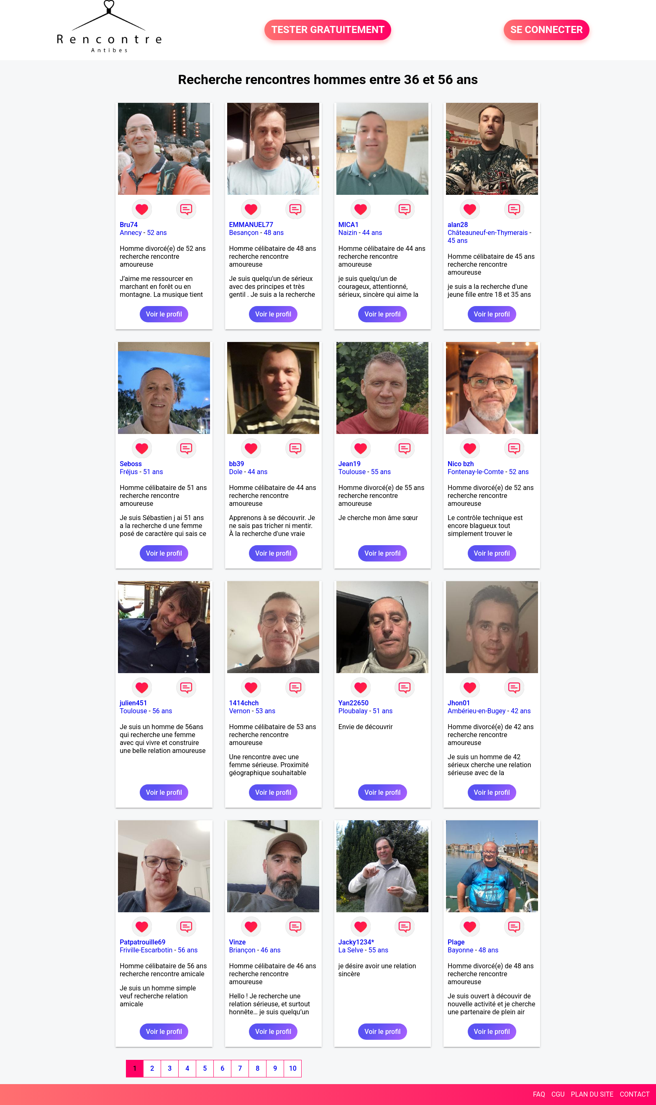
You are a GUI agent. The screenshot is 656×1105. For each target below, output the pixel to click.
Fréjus (129, 472)
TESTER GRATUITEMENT (327, 30)
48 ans (274, 233)
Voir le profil (164, 314)
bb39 (236, 464)
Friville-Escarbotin (146, 950)
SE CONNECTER (546, 30)
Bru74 (129, 225)
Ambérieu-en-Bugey (476, 711)
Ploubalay (353, 711)
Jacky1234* (356, 942)
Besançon (244, 233)
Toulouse (352, 472)
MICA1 (348, 225)
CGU (558, 1094)
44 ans (372, 233)
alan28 (458, 225)
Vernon (240, 711)
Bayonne (460, 950)
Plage (456, 942)
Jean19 (349, 464)
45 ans (458, 241)
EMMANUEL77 (251, 225)
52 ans (157, 233)
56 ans (162, 711)
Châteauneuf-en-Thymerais (488, 233)
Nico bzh (461, 464)
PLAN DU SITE (592, 1094)
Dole (236, 472)
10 (293, 1068)
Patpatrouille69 (142, 942)
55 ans (381, 472)
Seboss (131, 464)
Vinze (237, 942)
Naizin (347, 233)
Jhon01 (459, 703)
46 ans (271, 950)
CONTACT (635, 1094)
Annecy (131, 233)
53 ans (265, 711)
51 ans (153, 472)
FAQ (539, 1094)
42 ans (521, 711)
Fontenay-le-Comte (476, 472)
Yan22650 (353, 703)
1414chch (244, 703)
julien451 (133, 703)
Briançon (242, 950)
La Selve (350, 950)
